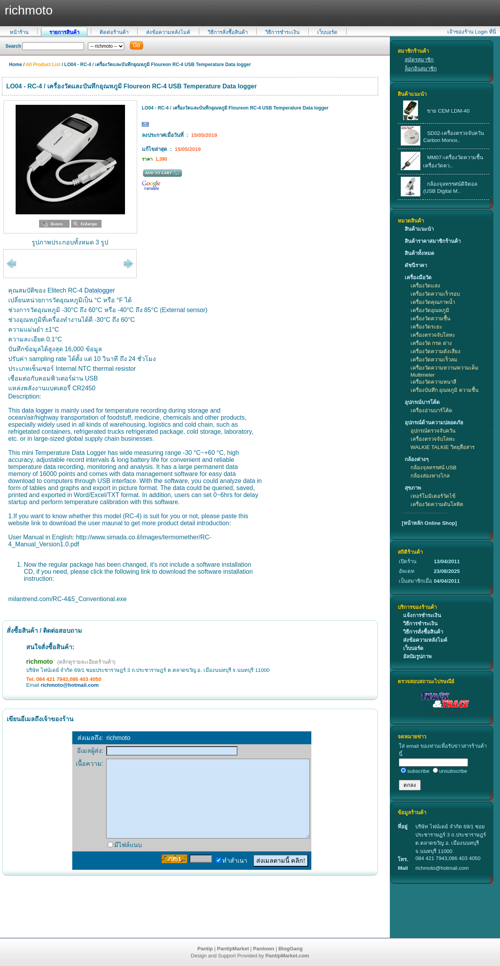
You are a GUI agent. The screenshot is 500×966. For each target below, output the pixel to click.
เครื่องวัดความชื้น (430, 318)
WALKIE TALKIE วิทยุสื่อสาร (443, 447)
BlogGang (291, 949)
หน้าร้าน (19, 32)
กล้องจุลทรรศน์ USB (434, 467)
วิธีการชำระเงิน (282, 32)
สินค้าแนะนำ (419, 229)
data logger (37, 410)
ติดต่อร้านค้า (114, 32)
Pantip (205, 949)
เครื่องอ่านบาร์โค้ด (431, 410)
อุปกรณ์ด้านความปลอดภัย (434, 423)
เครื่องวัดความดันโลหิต (437, 504)
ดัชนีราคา (416, 265)
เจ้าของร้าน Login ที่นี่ (471, 32)
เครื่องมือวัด (418, 277)
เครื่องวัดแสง (425, 286)
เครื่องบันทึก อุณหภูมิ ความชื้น (445, 390)
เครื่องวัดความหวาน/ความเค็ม (445, 368)
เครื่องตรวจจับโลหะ (433, 335)
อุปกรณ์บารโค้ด (422, 402)
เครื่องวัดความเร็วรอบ (435, 294)
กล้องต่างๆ (417, 459)
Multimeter (423, 375)
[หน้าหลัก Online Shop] (429, 523)
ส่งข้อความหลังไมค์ (168, 32)
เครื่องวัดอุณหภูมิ (430, 310)
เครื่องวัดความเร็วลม (434, 360)
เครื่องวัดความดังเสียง (436, 351)
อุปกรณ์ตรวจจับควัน (433, 431)
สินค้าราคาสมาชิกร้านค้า (433, 241)
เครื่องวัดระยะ (426, 327)
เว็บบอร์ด (327, 32)
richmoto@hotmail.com (70, 685)
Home (15, 64)
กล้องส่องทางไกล (430, 476)
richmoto (39, 661)
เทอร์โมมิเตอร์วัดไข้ (433, 496)
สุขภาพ (413, 488)
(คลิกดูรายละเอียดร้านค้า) (86, 662)
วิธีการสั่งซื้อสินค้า (228, 32)
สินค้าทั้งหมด (419, 253)
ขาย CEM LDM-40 (448, 111)
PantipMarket (233, 949)
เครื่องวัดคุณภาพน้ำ (433, 302)
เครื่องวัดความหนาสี (433, 382)
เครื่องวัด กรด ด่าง (431, 343)
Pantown (263, 949)
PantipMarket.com (287, 956)
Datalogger (99, 290)
